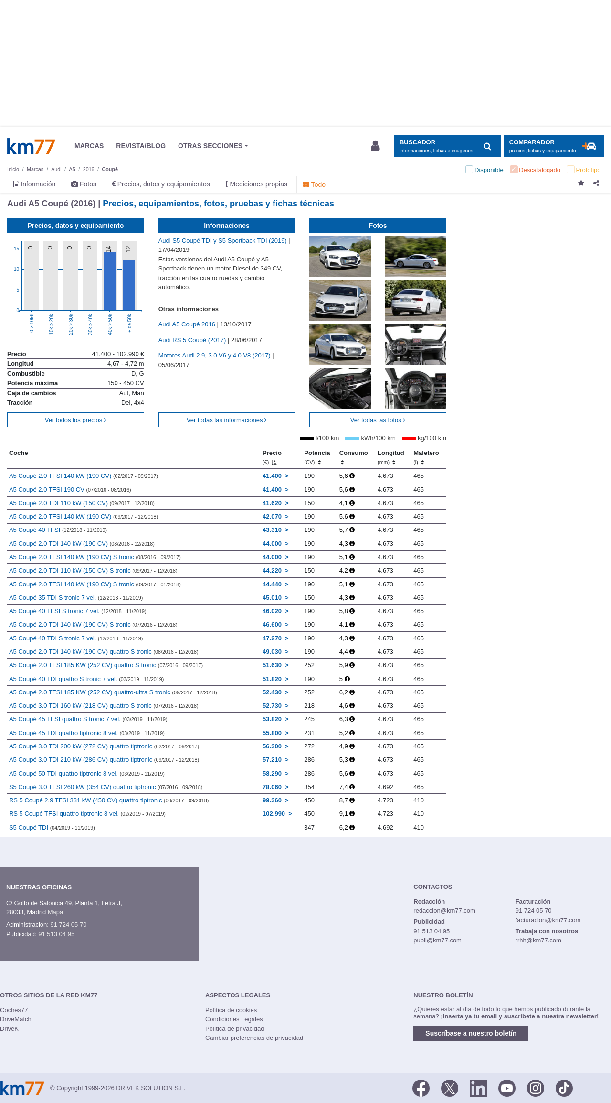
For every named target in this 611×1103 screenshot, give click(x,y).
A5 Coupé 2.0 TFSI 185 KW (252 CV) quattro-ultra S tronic (113, 692)
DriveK (9, 1028)
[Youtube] (507, 1087)
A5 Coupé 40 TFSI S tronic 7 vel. (78, 611)
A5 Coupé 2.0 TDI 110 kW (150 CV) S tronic (93, 570)
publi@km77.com (437, 940)
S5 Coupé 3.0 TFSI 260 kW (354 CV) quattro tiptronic (105, 786)
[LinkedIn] (478, 1087)
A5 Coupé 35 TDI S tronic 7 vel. (76, 597)
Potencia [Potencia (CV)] (317, 457)
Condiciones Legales (234, 1019)
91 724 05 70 (68, 924)
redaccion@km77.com (444, 910)
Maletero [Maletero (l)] (426, 457)
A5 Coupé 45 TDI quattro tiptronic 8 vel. (87, 732)
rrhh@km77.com (538, 940)
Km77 (31, 146)
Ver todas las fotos (378, 419)
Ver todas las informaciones (227, 419)
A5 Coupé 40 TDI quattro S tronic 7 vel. (86, 678)
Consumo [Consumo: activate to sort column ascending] (353, 457)
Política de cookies (231, 1010)
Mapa (55, 912)
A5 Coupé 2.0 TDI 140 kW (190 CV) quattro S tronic (104, 651)
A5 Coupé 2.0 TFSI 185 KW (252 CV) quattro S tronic (106, 665)
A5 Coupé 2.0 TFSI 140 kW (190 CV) (83, 475)
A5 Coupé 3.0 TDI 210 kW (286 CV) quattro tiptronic (104, 759)
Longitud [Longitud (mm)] (391, 457)
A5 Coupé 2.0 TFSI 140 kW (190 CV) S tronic (95, 557)
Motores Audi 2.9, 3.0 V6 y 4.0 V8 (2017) (215, 355)
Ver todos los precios (75, 419)
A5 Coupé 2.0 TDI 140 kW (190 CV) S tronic (93, 624)
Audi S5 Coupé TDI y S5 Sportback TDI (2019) (223, 240)
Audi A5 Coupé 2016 (187, 324)
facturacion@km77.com (548, 920)
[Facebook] (421, 1087)
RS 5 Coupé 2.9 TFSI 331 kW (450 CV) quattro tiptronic (109, 800)
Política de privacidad (234, 1028)
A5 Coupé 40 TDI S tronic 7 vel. (76, 638)
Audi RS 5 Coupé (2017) (193, 340)
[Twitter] (449, 1087)
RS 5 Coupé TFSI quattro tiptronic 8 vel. (87, 813)
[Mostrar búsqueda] (447, 146)
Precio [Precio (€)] (272, 457)
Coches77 (14, 1010)
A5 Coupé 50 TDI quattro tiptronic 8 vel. (87, 773)
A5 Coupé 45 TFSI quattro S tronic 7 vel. (88, 719)
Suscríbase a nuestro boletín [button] (470, 1033)
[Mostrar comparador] (554, 146)
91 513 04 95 (56, 934)
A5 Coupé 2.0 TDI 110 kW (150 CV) (82, 503)
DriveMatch (16, 1019)
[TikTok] (564, 1087)
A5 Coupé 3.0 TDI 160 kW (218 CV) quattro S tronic (104, 705)
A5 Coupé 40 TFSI (58, 529)
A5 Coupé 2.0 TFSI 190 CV (70, 489)
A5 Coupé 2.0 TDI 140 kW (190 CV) (82, 543)
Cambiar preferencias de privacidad (254, 1037)
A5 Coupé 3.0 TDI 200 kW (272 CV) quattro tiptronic (104, 746)
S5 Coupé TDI (52, 827)
